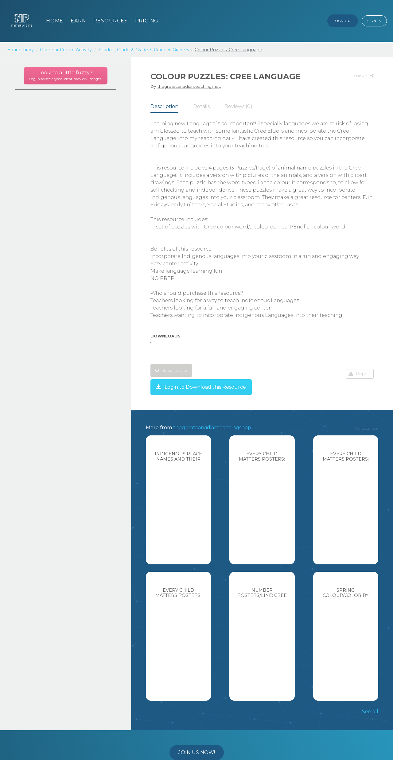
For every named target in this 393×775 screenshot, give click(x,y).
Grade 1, (107, 50)
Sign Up (343, 21)
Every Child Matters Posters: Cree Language (262, 459)
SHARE (364, 75)
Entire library (20, 50)
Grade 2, (125, 50)
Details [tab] (201, 106)
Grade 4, (162, 50)
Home (54, 21)
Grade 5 (181, 50)
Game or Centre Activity (66, 50)
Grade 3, (144, 50)
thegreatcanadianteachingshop (189, 86)
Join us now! (196, 752)
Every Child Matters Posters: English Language (178, 595)
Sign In (374, 21)
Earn (78, 21)
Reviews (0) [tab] (238, 106)
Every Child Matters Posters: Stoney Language (346, 459)
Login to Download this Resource (201, 387)
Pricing (147, 21)
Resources (110, 21)
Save (171, 370)
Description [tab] (164, 106)
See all (370, 712)
